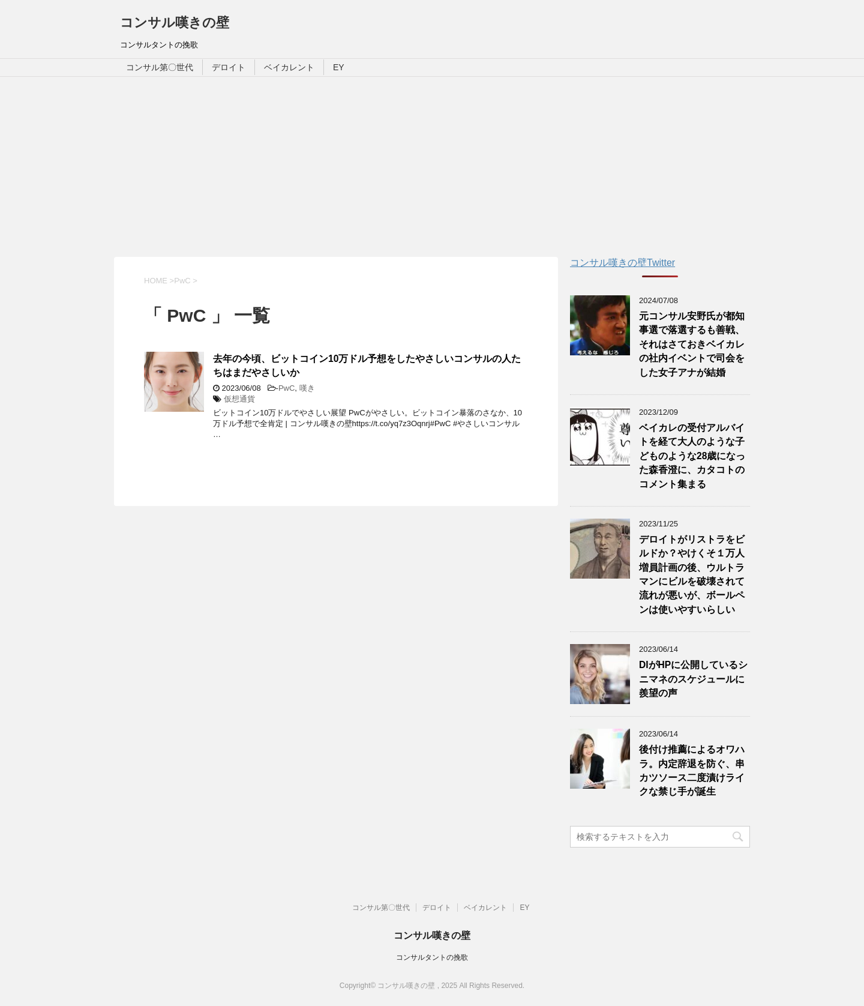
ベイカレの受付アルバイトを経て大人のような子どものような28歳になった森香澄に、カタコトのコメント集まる (692, 456)
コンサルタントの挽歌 (432, 957)
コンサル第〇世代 (159, 67)
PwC (286, 388)
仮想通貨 (239, 398)
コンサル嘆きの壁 (174, 22)
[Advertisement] (432, 167)
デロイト (228, 67)
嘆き (307, 388)
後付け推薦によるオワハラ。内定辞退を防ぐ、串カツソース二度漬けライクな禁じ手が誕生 (692, 770)
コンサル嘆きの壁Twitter (622, 263)
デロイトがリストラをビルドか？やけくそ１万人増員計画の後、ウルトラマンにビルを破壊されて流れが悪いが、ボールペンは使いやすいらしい (692, 574)
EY (338, 67)
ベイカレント (289, 67)
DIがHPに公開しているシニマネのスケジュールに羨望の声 (693, 679)
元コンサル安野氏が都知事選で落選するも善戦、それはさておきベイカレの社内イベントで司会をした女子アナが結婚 (692, 344)
